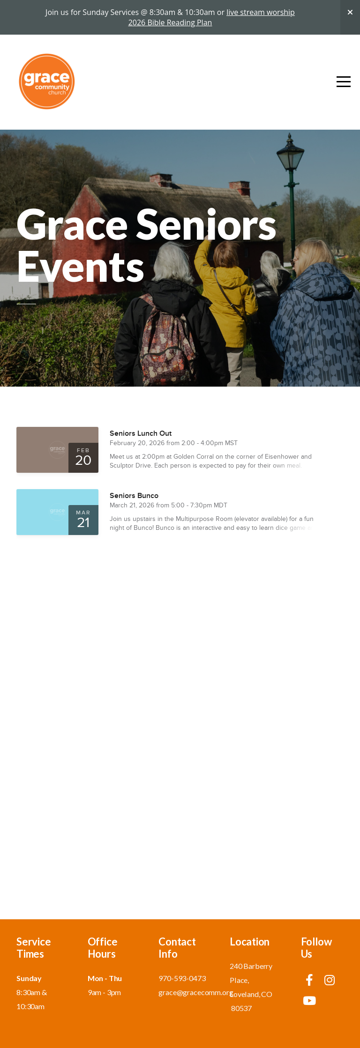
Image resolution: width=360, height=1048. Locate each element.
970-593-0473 (181, 978)
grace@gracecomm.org (195, 992)
